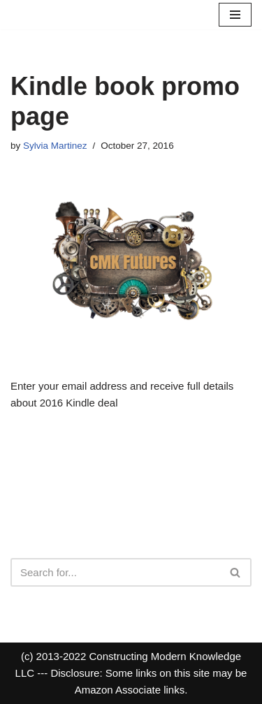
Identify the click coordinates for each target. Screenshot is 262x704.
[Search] (115, 572)
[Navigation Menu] (235, 15)
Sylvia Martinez (55, 145)
